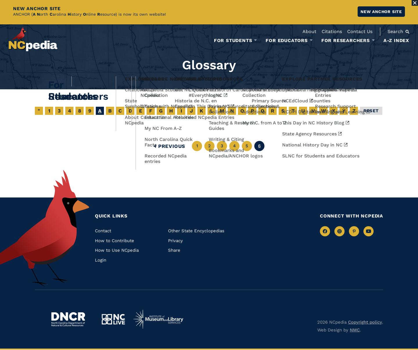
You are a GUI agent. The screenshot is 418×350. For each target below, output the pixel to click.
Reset (371, 110)
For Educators (286, 40)
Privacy (175, 240)
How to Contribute (114, 240)
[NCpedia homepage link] (33, 39)
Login (100, 260)
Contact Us (359, 31)
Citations (332, 31)
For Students (233, 40)
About (309, 31)
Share (174, 250)
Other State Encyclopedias (196, 230)
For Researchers (345, 40)
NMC (355, 330)
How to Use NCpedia (117, 250)
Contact (103, 230)
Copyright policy (365, 322)
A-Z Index (396, 40)
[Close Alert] (415, 3)
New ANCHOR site (381, 11)
